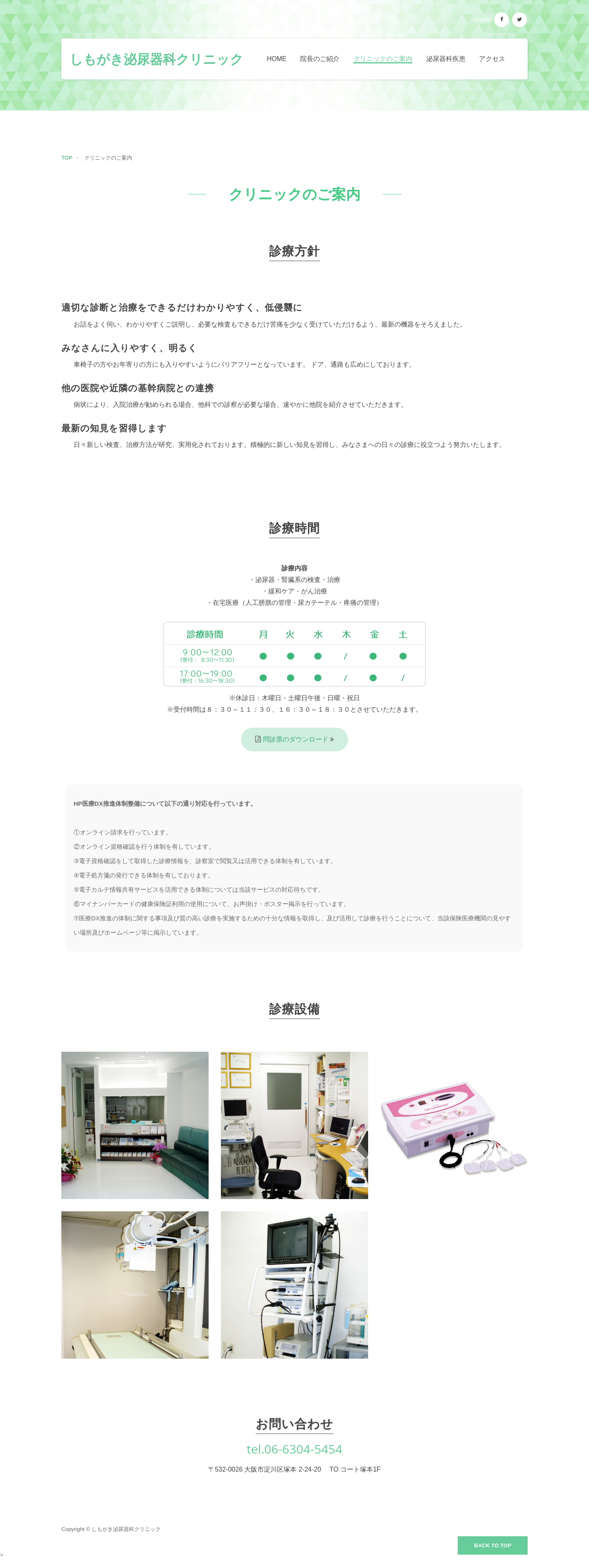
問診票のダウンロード (296, 739)
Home (277, 58)
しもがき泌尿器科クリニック (156, 59)
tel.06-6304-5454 (294, 1449)
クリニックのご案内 (382, 58)
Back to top (492, 1545)
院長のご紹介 (319, 58)
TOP (66, 158)
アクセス (492, 58)
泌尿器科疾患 (445, 58)
